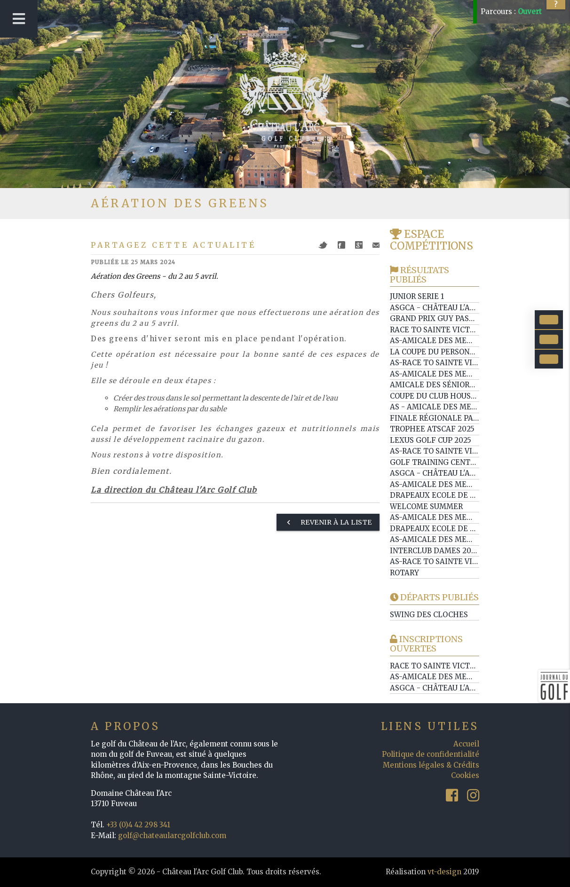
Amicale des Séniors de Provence (458, 384)
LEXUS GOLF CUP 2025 (430, 440)
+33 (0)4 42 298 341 (138, 824)
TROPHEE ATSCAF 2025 (432, 428)
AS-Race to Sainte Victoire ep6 (452, 451)
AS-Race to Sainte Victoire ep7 (452, 362)
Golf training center (435, 462)
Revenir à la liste (328, 522)
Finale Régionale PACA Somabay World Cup (478, 418)
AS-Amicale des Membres (441, 340)
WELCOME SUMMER (426, 506)
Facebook (341, 245)
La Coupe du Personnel (437, 351)
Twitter (323, 245)
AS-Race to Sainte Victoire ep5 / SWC (464, 561)
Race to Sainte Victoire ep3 (446, 665)
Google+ (359, 245)
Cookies (465, 775)
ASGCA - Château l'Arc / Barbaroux (460, 307)
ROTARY (404, 572)
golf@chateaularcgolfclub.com (172, 835)
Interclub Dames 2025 (434, 550)
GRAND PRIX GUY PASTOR (437, 318)
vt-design (444, 871)
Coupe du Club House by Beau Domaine (468, 396)
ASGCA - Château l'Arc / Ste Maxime (462, 687)
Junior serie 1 (417, 296)
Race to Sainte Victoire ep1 (446, 329)
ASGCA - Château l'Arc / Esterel (454, 473)
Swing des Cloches (429, 614)
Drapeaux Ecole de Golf (440, 495)
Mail (376, 245)
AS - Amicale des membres (443, 406)
